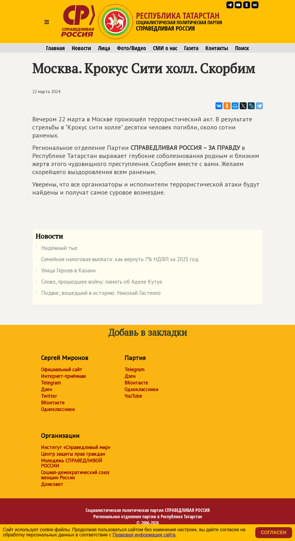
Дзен (46, 389)
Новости (81, 48)
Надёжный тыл (56, 249)
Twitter (49, 396)
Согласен (273, 532)
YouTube (133, 396)
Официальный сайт (61, 369)
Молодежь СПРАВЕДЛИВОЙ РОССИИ (71, 463)
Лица (104, 48)
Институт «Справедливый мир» (75, 447)
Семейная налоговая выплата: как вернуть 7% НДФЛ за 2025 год (116, 260)
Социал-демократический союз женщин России (75, 475)
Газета (191, 48)
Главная (55, 48)
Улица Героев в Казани (65, 271)
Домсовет (52, 484)
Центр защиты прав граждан (73, 454)
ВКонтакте (53, 402)
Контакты (216, 48)
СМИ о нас (165, 48)
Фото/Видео (131, 48)
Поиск (242, 48)
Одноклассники (58, 409)
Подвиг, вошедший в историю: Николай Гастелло (98, 294)
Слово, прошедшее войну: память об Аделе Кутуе (98, 282)
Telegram (51, 382)
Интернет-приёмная (63, 376)
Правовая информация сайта (143, 534)
